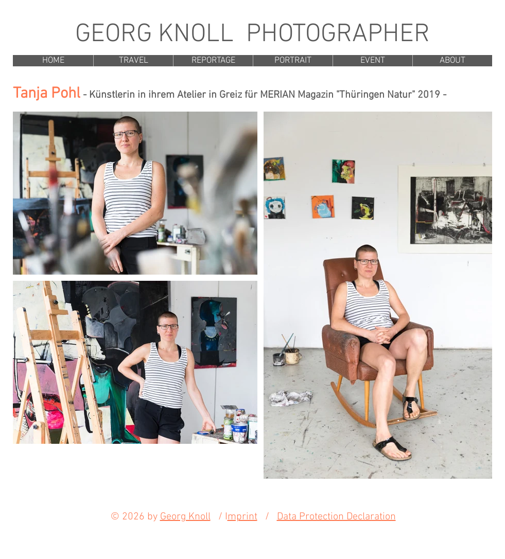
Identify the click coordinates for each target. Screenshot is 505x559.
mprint (242, 517)
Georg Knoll (185, 517)
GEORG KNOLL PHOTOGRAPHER (252, 34)
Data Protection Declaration (336, 517)
